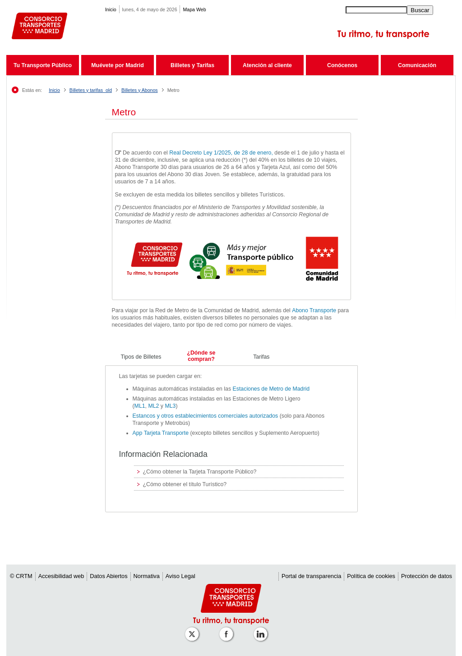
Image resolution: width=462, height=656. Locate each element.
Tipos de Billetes (141, 357)
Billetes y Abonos (139, 90)
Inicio (110, 9)
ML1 (139, 406)
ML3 (170, 406)
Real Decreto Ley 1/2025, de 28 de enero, (221, 153)
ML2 (153, 406)
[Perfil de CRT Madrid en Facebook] (227, 629)
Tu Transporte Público (43, 65)
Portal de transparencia (311, 576)
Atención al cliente (267, 65)
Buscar (420, 10)
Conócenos (342, 65)
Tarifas (261, 357)
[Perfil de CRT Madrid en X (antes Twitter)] (193, 629)
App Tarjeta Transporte (161, 433)
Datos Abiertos (108, 576)
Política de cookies (371, 576)
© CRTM (21, 576)
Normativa (147, 576)
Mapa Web (194, 9)
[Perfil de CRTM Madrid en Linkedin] (262, 629)
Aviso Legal (180, 576)
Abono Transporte (314, 310)
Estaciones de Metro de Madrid (271, 389)
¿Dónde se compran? (201, 356)
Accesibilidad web (61, 576)
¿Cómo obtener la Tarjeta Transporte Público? (200, 472)
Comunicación (417, 65)
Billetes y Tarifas (192, 65)
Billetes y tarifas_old (90, 90)
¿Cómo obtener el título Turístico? (185, 484)
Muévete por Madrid (117, 65)
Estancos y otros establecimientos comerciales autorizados (206, 416)
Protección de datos (426, 576)
